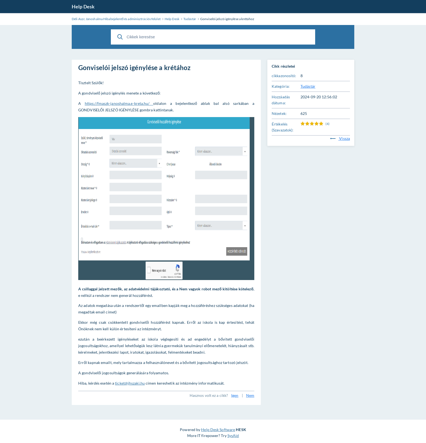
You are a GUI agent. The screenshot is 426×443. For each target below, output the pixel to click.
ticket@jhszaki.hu (130, 383)
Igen (234, 395)
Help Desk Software (218, 429)
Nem (250, 395)
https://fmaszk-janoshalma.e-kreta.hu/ (119, 103)
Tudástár (307, 86)
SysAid (233, 435)
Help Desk (83, 7)
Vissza (340, 138)
